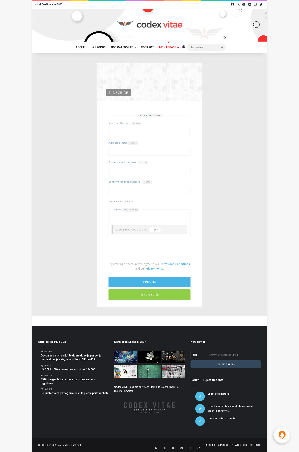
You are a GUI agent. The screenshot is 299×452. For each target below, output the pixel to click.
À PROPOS (99, 47)
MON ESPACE (167, 47)
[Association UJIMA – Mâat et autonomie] (125, 371)
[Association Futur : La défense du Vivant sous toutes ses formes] (173, 357)
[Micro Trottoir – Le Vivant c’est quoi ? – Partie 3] (173, 371)
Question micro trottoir (221, 418)
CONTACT (147, 47)
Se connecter (150, 294)
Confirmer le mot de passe (130, 182)
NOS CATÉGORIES (122, 47)
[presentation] (137, 250)
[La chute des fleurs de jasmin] (149, 357)
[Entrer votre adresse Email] (225, 355)
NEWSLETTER (239, 445)
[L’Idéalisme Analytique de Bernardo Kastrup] (125, 357)
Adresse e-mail (123, 143)
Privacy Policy (154, 268)
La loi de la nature (218, 393)
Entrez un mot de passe (128, 162)
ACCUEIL (81, 47)
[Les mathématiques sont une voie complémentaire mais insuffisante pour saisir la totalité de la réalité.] (149, 371)
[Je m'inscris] (225, 364)
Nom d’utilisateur (125, 123)
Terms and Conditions (175, 264)
